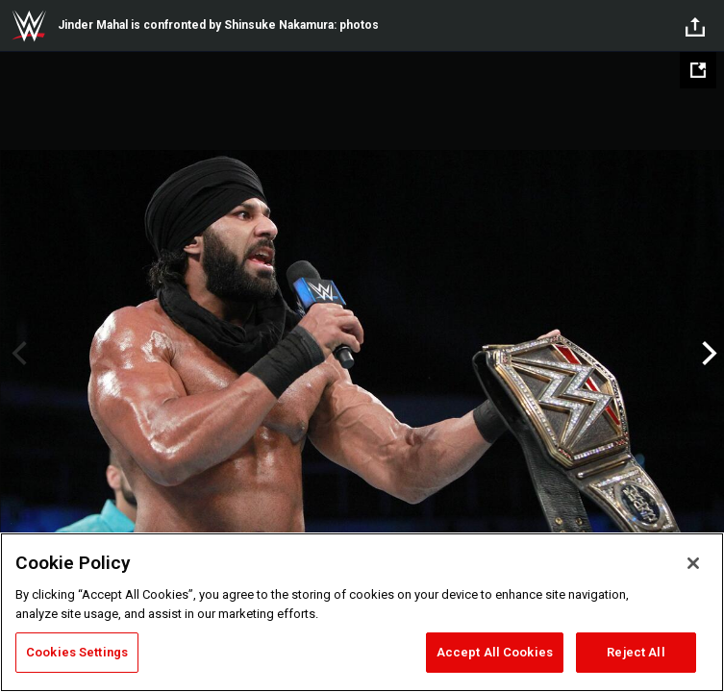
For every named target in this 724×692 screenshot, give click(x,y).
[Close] (693, 563)
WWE (29, 26)
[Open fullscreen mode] (698, 70)
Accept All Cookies (495, 652)
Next (707, 354)
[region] (362, 612)
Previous (17, 354)
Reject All (635, 652)
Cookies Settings (77, 652)
